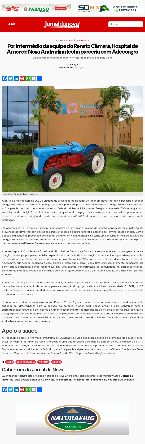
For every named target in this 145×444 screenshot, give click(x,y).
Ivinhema (84, 40)
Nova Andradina (26, 362)
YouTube (113, 379)
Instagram (83, 379)
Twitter (49, 379)
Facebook (65, 379)
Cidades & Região (66, 40)
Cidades (56, 362)
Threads (96, 379)
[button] (4, 24)
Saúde (9, 362)
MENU (11, 24)
